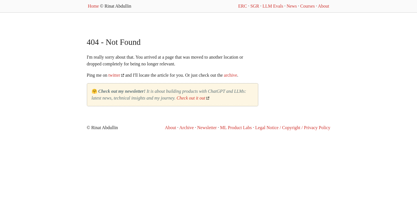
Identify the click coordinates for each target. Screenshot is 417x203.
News (291, 6)
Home (93, 6)
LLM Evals (272, 6)
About (323, 6)
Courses (307, 6)
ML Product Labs (236, 127)
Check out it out (190, 98)
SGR (254, 6)
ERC (242, 6)
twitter (114, 75)
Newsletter (207, 127)
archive (230, 75)
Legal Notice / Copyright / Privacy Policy (292, 127)
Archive (186, 127)
